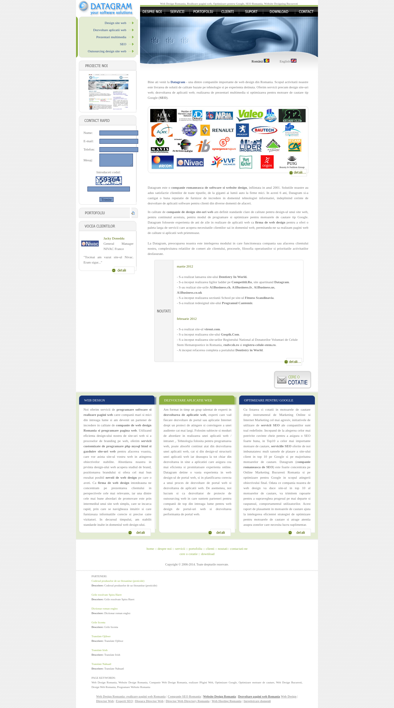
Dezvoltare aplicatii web (110, 30)
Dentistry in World (249, 350)
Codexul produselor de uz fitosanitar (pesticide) (117, 580)
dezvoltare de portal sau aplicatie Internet (202, 420)
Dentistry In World (233, 277)
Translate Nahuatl (101, 664)
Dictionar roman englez (104, 608)
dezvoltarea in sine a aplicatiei (185, 462)
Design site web (115, 23)
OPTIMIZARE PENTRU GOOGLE (268, 400)
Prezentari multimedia (111, 37)
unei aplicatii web (176, 456)
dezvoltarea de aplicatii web (183, 488)
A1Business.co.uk (189, 292)
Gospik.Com (230, 334)
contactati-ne (238, 548)
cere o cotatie (188, 554)
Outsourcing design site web (107, 51)
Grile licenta (98, 622)
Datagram (281, 282)
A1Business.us (264, 287)
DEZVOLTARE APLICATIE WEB (188, 400)
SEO (123, 44)
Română (260, 61)
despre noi (165, 548)
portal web (219, 483)
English (288, 61)
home (150, 548)
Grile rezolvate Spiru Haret (106, 594)
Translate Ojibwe (101, 636)
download (207, 554)
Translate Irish (99, 650)
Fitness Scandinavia (259, 298)
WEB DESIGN (94, 400)
